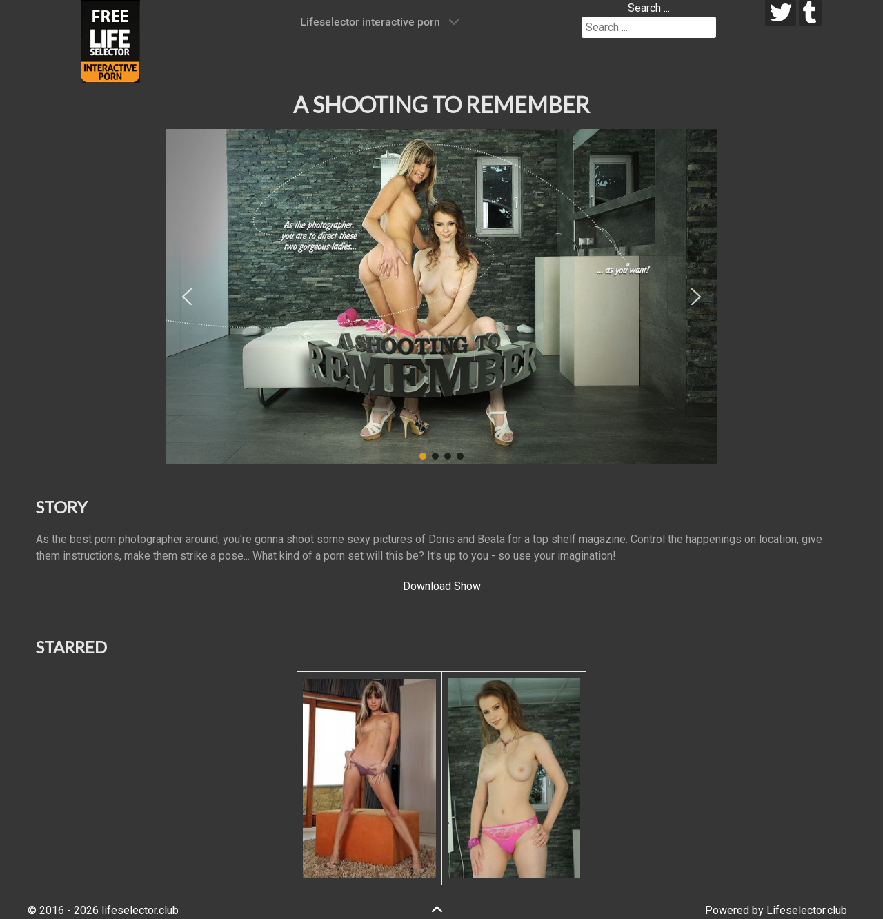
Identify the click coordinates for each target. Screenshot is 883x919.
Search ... (649, 7)
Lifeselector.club (806, 910)
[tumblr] (810, 13)
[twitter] (780, 13)
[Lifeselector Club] (110, 40)
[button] (187, 297)
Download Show (442, 586)
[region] (441, 296)
